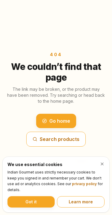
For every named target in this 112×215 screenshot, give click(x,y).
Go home (56, 121)
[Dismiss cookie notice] (102, 164)
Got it (31, 201)
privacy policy (84, 184)
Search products (56, 139)
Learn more (81, 201)
